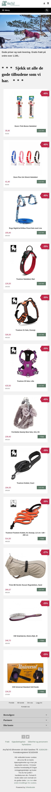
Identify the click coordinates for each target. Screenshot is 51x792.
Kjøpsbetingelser (19, 742)
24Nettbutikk (30, 787)
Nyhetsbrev (26, 744)
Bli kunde (20, 703)
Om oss (30, 703)
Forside (11, 703)
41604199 (43, 750)
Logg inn (39, 703)
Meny (6, 10)
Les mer (30, 780)
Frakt (7, 742)
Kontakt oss (25, 707)
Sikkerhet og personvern (38, 742)
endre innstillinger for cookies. (25, 783)
